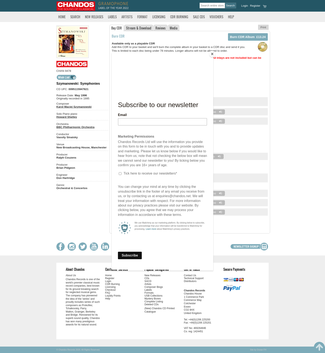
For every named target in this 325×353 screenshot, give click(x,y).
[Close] (212, 54)
